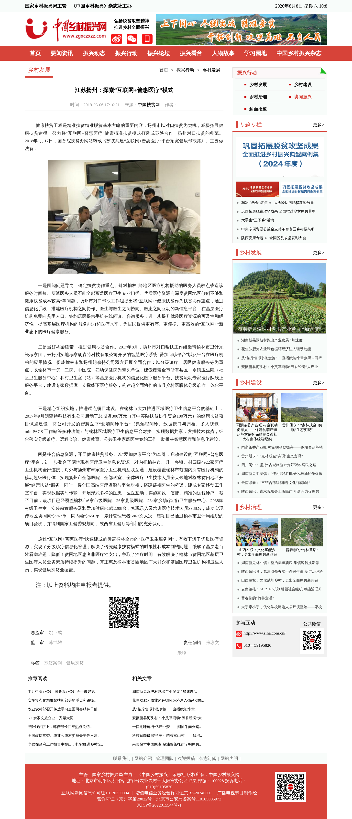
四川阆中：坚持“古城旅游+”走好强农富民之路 (278, 465)
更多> (318, 124)
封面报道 (258, 109)
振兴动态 (94, 53)
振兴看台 (191, 53)
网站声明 (229, 758)
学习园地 (255, 53)
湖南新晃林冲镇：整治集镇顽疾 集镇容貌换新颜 (280, 563)
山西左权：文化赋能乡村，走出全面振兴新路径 (279, 580)
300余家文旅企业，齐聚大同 (51, 718)
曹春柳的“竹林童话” (257, 598)
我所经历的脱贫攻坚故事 (294, 203)
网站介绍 (143, 758)
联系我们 (122, 758)
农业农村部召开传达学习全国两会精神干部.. (63, 709)
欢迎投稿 (186, 758)
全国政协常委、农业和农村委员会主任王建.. (63, 735)
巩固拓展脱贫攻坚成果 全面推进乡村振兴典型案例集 (278, 212)
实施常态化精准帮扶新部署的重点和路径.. (62, 700)
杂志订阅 (208, 758)
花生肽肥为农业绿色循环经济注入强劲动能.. (168, 700)
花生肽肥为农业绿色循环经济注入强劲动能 (276, 349)
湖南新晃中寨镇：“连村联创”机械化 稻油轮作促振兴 (281, 474)
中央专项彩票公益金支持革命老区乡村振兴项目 (278, 229)
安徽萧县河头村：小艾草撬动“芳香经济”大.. (167, 718)
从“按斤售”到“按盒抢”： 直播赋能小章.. (164, 709)
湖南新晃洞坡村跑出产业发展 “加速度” (279, 329)
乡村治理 (258, 96)
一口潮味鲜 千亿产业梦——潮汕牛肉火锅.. (166, 727)
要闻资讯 (62, 53)
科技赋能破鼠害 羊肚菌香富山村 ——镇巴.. (167, 735)
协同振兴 (303, 96)
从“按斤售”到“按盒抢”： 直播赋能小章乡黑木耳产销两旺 (281, 358)
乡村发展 (211, 70)
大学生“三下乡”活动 (257, 220)
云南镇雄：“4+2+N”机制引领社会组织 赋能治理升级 (281, 589)
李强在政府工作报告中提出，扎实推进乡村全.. (65, 744)
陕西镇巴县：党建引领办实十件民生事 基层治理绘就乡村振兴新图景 (282, 572)
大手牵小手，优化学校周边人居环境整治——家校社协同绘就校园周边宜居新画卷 (281, 607)
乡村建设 (303, 84)
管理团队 (165, 758)
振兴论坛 (158, 53)
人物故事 (223, 53)
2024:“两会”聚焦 (254, 203)
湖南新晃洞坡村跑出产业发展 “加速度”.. (164, 692)
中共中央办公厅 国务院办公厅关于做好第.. (62, 692)
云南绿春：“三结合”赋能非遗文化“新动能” (275, 483)
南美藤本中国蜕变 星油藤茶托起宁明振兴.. (166, 744)
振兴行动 (126, 53)
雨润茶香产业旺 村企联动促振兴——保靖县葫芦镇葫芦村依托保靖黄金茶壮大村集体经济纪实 (282, 447)
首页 (35, 53)
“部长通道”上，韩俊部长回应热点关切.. (60, 727)
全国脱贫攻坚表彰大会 (287, 238)
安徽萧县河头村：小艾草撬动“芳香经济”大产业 (279, 367)
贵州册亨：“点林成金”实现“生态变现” (272, 456)
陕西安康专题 (252, 238)
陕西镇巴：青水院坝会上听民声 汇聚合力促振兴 (280, 491)
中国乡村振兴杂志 (298, 53)
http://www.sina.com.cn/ (264, 633)
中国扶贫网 (149, 104)
